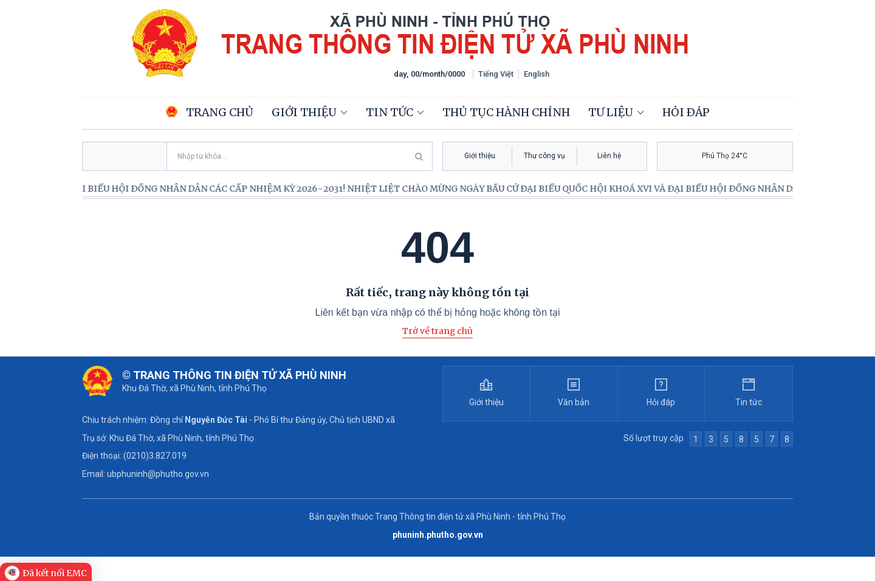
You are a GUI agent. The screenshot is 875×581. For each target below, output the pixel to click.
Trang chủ (209, 112)
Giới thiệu (304, 112)
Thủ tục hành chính (506, 112)
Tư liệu (610, 112)
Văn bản (573, 402)
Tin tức (389, 112)
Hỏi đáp (686, 112)
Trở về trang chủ (437, 330)
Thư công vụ (544, 155)
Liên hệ (609, 155)
